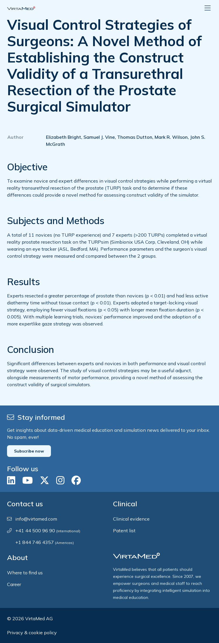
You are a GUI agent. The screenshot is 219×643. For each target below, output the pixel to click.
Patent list (124, 530)
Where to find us (25, 573)
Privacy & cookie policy (32, 632)
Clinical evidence (131, 519)
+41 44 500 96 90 (47, 530)
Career (14, 584)
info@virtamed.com (36, 519)
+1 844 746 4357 (44, 542)
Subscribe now (29, 451)
